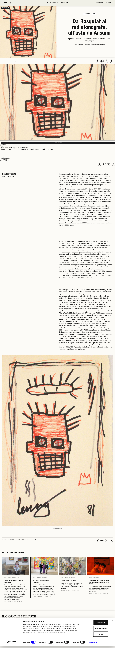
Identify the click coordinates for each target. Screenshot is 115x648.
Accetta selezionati (96, 630)
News (5, 577)
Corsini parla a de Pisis (71, 583)
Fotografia (96, 577)
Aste (93, 13)
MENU (5, 2)
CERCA (110, 2)
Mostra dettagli (93, 644)
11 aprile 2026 (19, 604)
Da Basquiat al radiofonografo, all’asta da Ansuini (89, 27)
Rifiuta (96, 636)
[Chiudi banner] (112, 622)
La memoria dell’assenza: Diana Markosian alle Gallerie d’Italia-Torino (100, 587)
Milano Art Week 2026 (13, 577)
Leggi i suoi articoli (8, 176)
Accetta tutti (96, 625)
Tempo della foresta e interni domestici (15, 583)
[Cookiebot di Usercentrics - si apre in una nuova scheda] (11, 644)
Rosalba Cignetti (9, 604)
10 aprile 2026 (104, 603)
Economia (87, 13)
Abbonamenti (99, 2)
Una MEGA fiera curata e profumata (43, 583)
